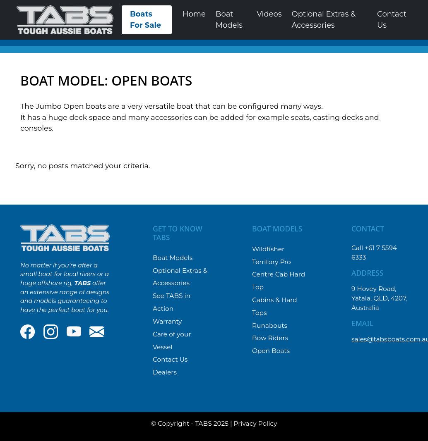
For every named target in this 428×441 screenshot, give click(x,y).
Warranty (167, 321)
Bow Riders (270, 338)
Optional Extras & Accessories (324, 20)
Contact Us (391, 20)
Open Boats (271, 351)
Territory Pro (271, 262)
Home (194, 14)
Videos (269, 14)
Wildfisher (268, 249)
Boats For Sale (145, 20)
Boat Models (229, 20)
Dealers (165, 372)
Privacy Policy (255, 423)
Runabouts (269, 325)
